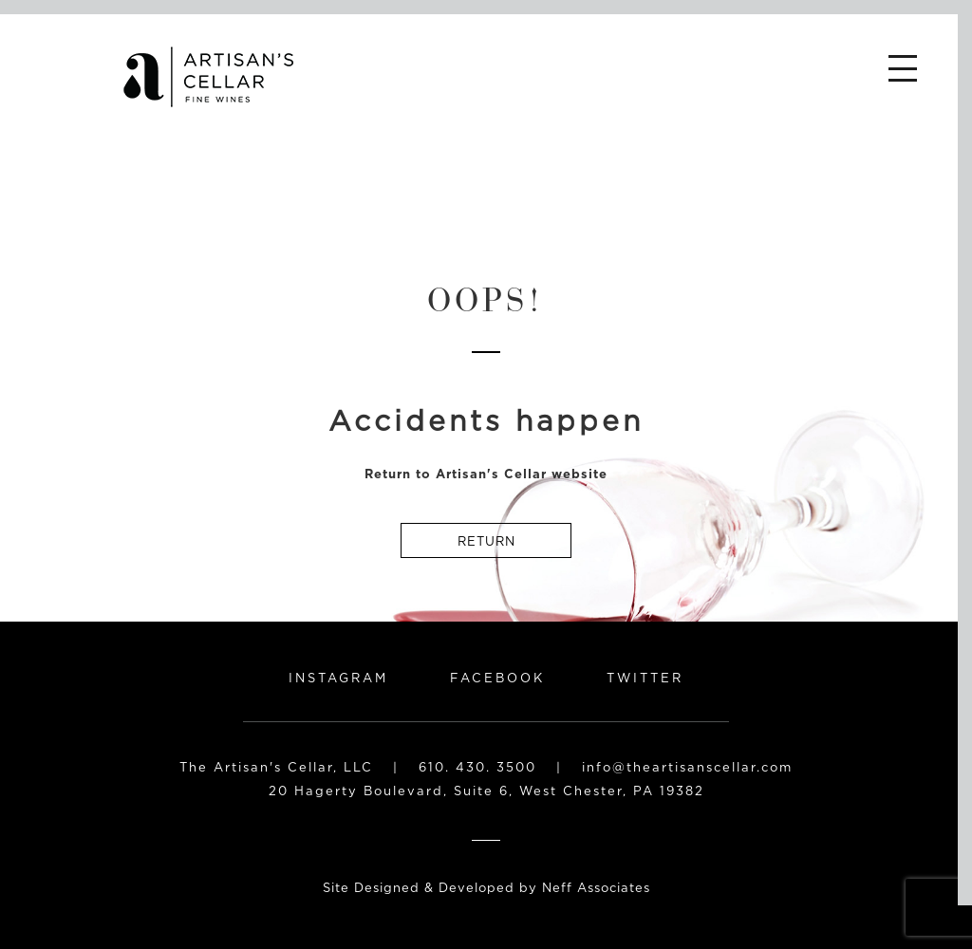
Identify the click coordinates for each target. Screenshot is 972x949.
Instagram (338, 677)
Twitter (645, 677)
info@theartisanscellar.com (687, 766)
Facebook (497, 677)
